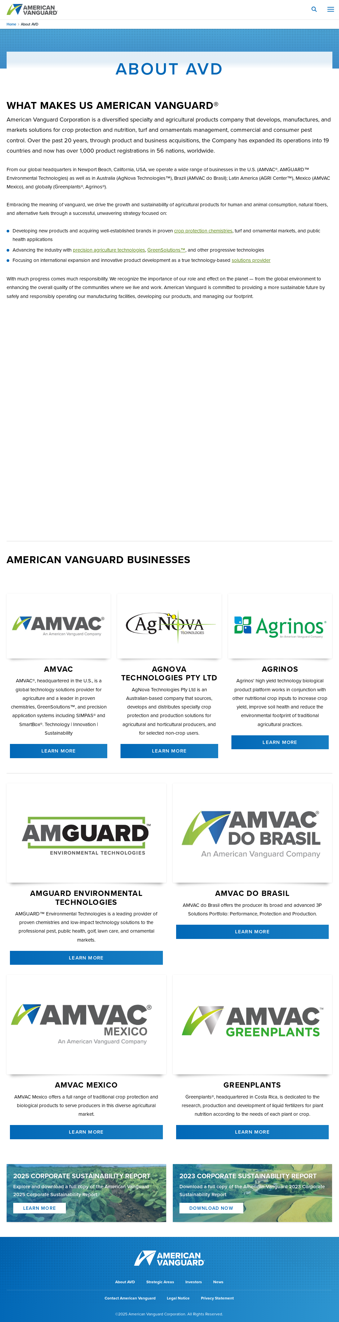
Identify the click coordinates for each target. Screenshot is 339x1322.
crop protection (203, 231)
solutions (251, 260)
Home (11, 24)
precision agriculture (109, 250)
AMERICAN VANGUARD (32, 9)
